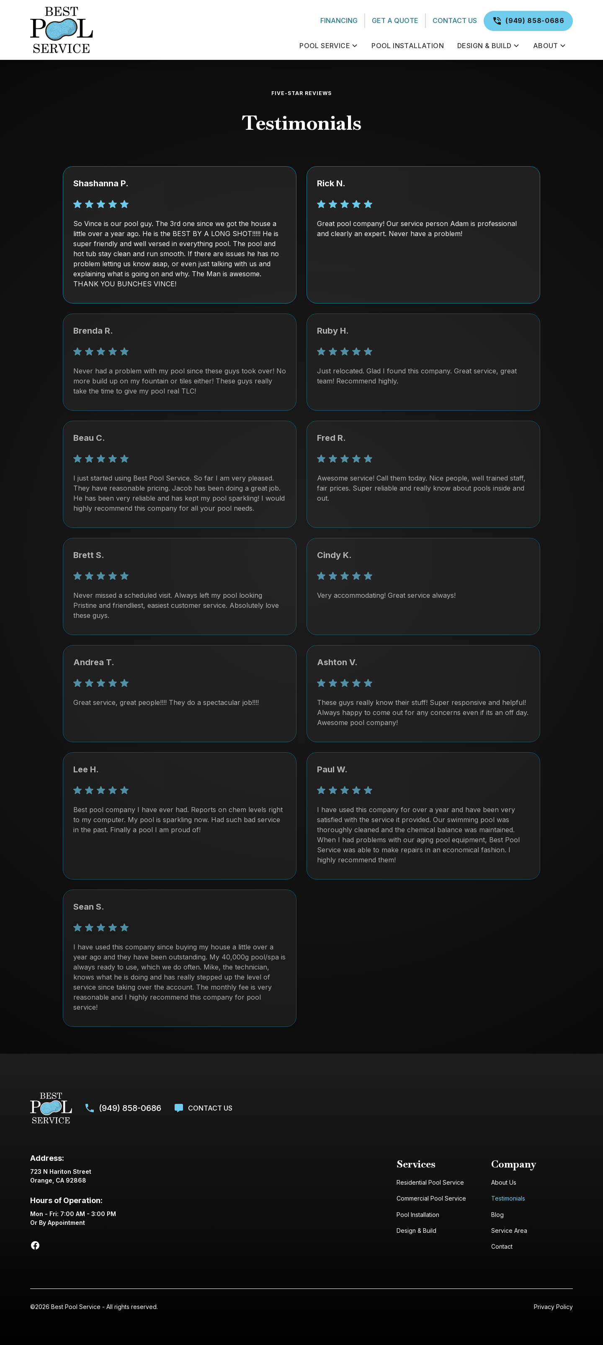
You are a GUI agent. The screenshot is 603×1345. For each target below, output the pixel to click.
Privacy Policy (553, 1306)
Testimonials (508, 1198)
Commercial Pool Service (431, 1198)
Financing (339, 20)
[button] (329, 46)
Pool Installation (418, 1214)
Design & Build (416, 1230)
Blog (497, 1214)
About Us (503, 1182)
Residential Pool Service (430, 1182)
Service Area (509, 1230)
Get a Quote (395, 20)
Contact (502, 1246)
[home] (159, 30)
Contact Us (455, 20)
